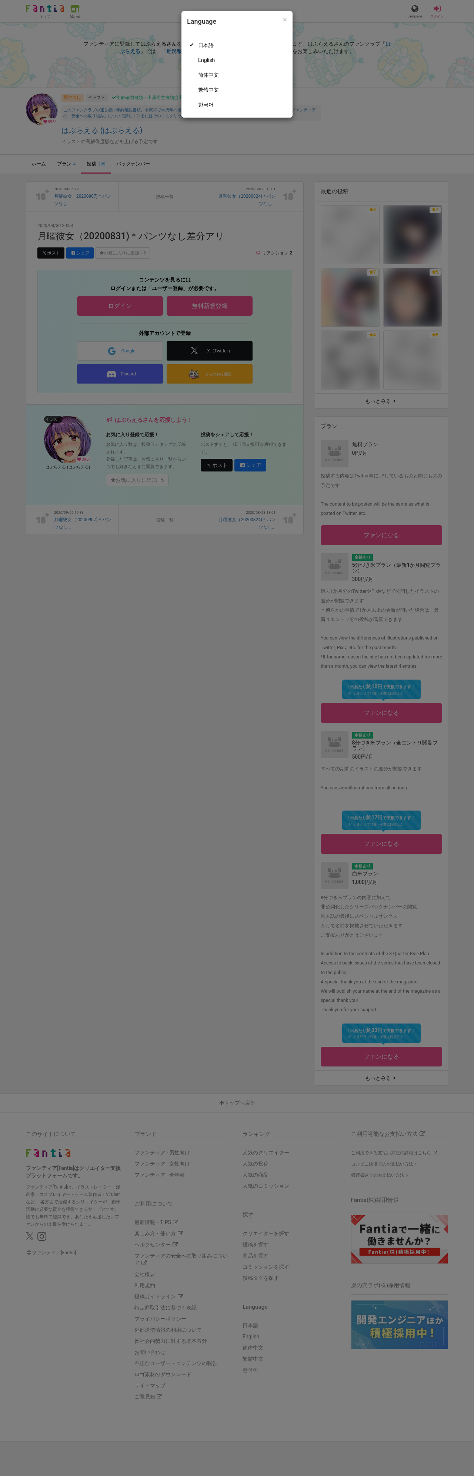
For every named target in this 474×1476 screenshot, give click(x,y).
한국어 (206, 105)
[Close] (285, 20)
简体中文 (208, 75)
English (206, 60)
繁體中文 (208, 90)
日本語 (206, 45)
